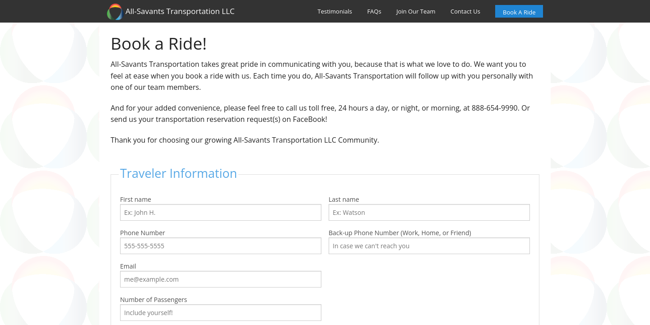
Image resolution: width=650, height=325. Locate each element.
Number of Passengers (220, 308)
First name (220, 208)
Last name (429, 208)
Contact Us (465, 11)
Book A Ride (519, 12)
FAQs (374, 11)
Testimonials (335, 11)
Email (220, 275)
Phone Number (220, 241)
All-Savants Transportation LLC (171, 11)
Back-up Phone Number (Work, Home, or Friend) (429, 241)
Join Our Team (415, 11)
